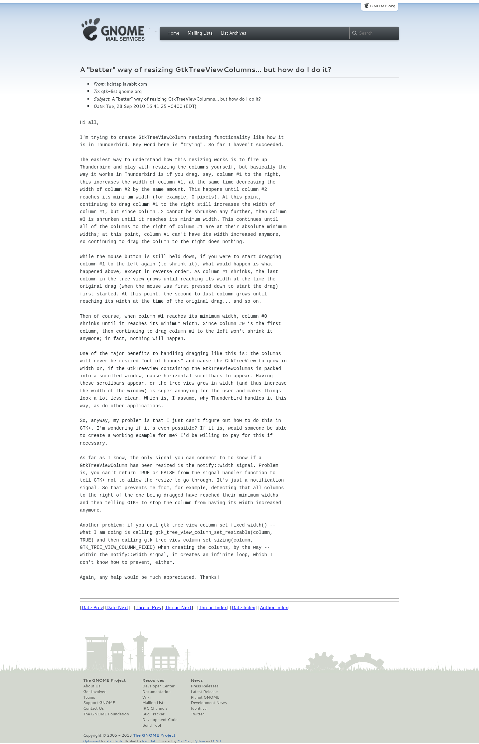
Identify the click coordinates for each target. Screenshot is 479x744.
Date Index (243, 607)
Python (199, 740)
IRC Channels (155, 708)
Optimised (91, 740)
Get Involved (94, 691)
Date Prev (92, 607)
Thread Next (178, 607)
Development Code (160, 719)
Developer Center (158, 686)
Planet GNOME (205, 697)
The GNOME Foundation (106, 714)
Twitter (197, 714)
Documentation (156, 691)
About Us (91, 686)
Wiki (146, 697)
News (197, 680)
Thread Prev (149, 607)
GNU (217, 740)
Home (173, 33)
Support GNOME (99, 702)
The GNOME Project (104, 680)
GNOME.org (383, 6)
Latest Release (204, 691)
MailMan (184, 740)
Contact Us (93, 708)
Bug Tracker (153, 714)
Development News (209, 702)
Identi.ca (199, 708)
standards (114, 740)
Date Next (117, 607)
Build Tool (151, 725)
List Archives (233, 33)
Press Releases (204, 686)
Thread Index (213, 607)
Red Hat (148, 740)
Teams (89, 697)
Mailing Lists (200, 33)
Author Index (274, 607)
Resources (153, 680)
